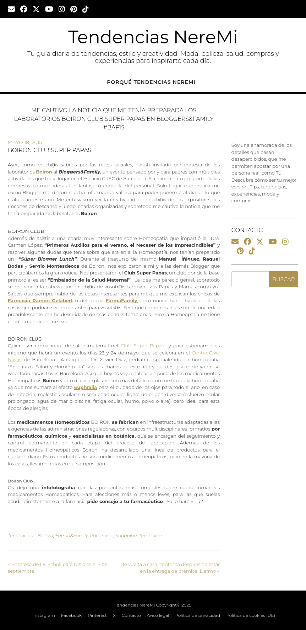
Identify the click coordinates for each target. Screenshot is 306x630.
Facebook (71, 615)
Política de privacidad (197, 615)
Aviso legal (158, 615)
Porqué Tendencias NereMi (151, 82)
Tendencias (20, 535)
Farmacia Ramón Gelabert (40, 300)
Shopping (126, 535)
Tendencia (150, 535)
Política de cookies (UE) (250, 615)
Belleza (45, 535)
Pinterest (97, 615)
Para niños (102, 535)
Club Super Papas (142, 345)
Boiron (44, 172)
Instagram (44, 615)
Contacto (131, 615)
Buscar (283, 279)
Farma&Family (71, 535)
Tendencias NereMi (153, 37)
